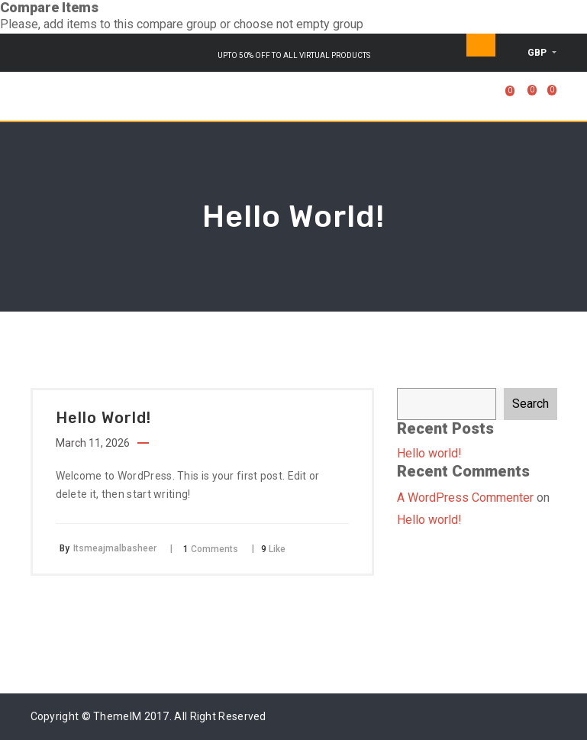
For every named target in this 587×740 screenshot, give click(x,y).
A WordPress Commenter (465, 497)
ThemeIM (117, 716)
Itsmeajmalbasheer (114, 548)
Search (530, 403)
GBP (538, 52)
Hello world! (429, 453)
